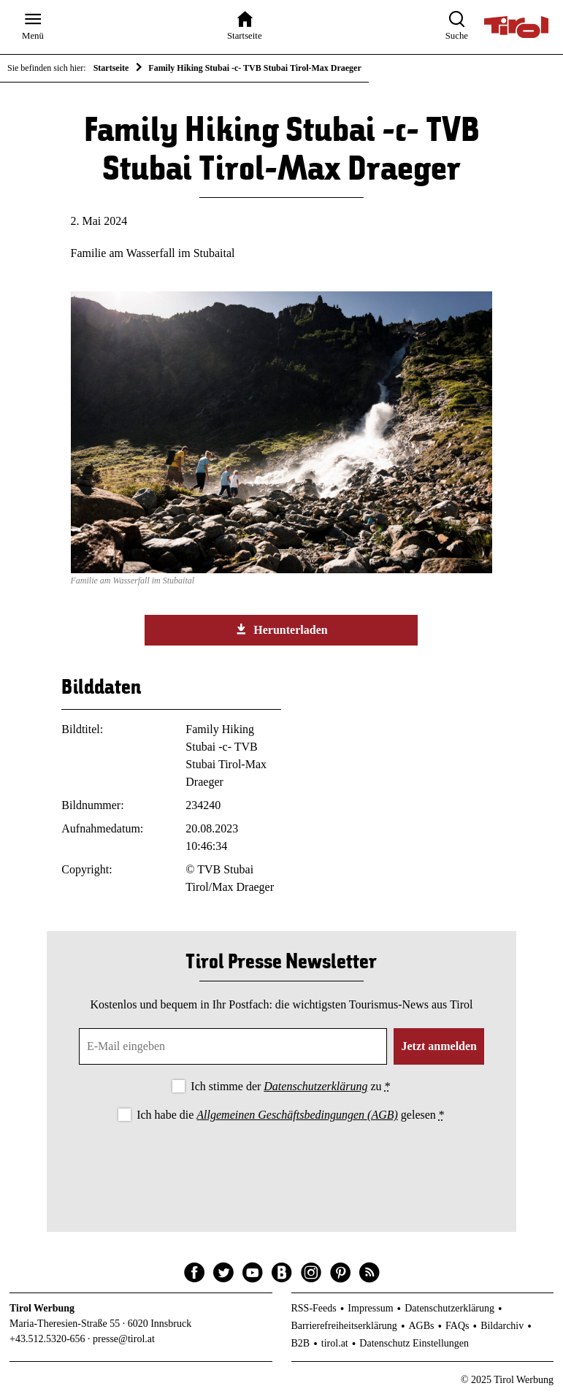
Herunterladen (281, 629)
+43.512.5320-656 (47, 1338)
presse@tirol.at (124, 1338)
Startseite (111, 68)
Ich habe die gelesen (291, 1114)
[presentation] (281, 1164)
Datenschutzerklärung (315, 1086)
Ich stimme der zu (290, 1086)
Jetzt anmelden (439, 1046)
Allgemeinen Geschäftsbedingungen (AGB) (296, 1114)
